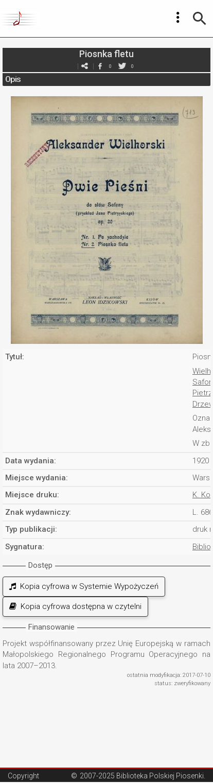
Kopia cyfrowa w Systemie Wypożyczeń (83, 586)
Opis (13, 79)
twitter (122, 66)
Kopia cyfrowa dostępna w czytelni (75, 606)
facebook (100, 66)
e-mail (84, 66)
